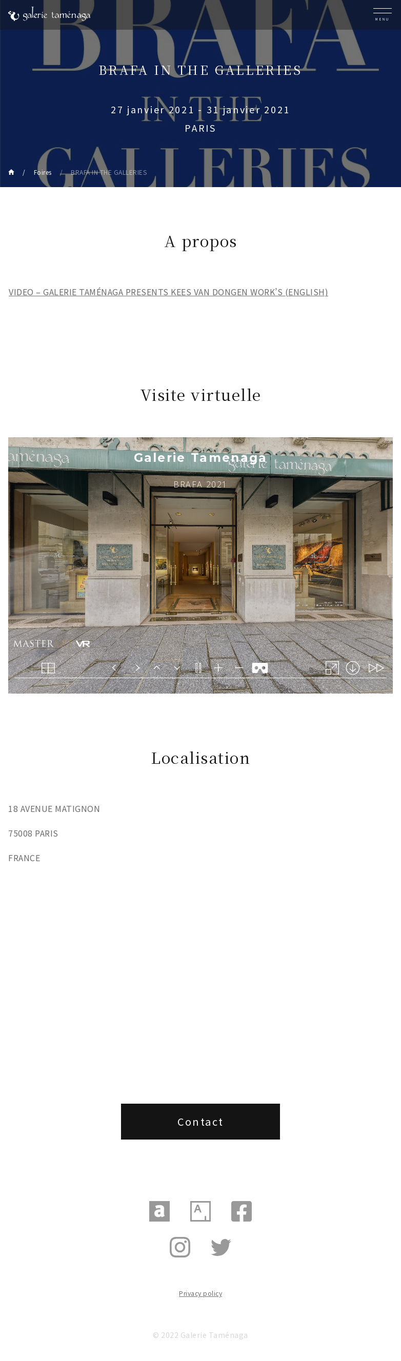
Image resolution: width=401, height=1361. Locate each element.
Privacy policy (200, 1293)
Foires (43, 172)
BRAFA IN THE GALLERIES (109, 172)
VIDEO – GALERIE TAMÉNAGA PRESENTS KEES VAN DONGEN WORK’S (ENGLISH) (168, 292)
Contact (200, 1121)
